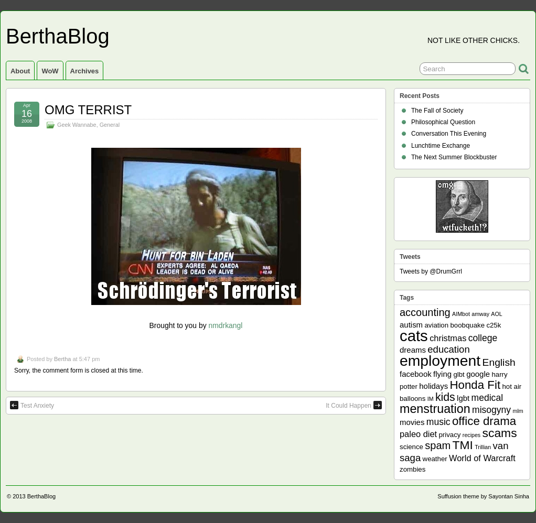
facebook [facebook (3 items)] (416, 373)
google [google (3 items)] (478, 373)
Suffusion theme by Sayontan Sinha (483, 496)
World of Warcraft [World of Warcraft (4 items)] (482, 458)
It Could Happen (354, 405)
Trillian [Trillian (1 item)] (483, 447)
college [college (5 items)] (483, 338)
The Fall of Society (437, 110)
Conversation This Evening (448, 133)
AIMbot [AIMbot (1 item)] (461, 314)
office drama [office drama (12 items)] (484, 421)
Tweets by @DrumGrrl (431, 271)
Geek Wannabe (77, 125)
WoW (49, 71)
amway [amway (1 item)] (480, 314)
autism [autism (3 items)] (411, 324)
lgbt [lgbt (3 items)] (463, 398)
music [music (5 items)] (438, 422)
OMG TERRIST (88, 110)
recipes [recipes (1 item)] (471, 435)
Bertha (62, 359)
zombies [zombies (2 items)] (412, 469)
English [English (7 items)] (499, 362)
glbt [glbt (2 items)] (458, 374)
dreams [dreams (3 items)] (413, 349)
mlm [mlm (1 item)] (518, 411)
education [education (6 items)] (448, 349)
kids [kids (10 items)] (445, 397)
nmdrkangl (225, 325)
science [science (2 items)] (411, 447)
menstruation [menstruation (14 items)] (435, 409)
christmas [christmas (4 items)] (448, 338)
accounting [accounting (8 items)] (425, 312)
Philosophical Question (443, 122)
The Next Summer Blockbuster (454, 157)
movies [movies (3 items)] (412, 422)
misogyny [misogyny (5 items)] (491, 410)
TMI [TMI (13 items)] (463, 445)
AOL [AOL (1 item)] (496, 314)
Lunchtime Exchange (440, 145)
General (110, 125)
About (20, 71)
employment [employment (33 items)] (440, 360)
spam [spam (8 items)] (438, 445)
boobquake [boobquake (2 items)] (467, 325)
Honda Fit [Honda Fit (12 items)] (475, 384)
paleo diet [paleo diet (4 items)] (418, 434)
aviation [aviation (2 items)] (436, 325)
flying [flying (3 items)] (442, 373)
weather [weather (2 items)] (435, 459)
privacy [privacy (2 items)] (450, 435)
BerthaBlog (58, 36)
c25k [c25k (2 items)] (493, 325)
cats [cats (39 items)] (414, 335)
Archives (84, 71)
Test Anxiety (32, 405)
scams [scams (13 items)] (500, 433)
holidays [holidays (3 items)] (433, 386)
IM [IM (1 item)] (430, 399)
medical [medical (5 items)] (487, 398)
